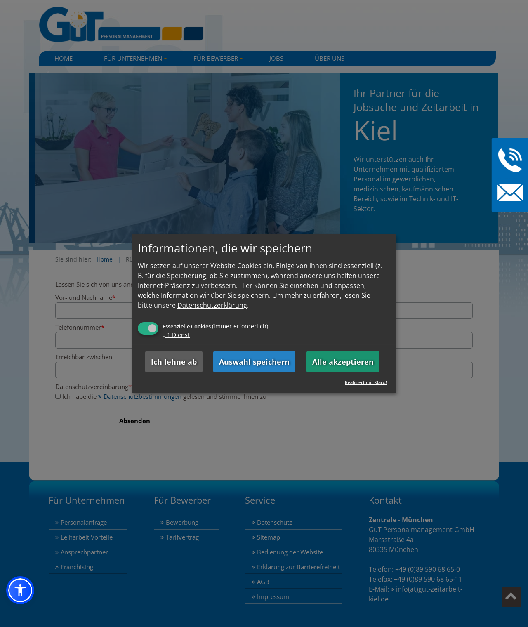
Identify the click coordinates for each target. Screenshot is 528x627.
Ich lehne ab (174, 362)
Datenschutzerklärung (212, 305)
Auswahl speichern (254, 362)
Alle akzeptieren (343, 362)
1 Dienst (176, 335)
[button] (20, 590)
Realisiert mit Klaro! (366, 382)
